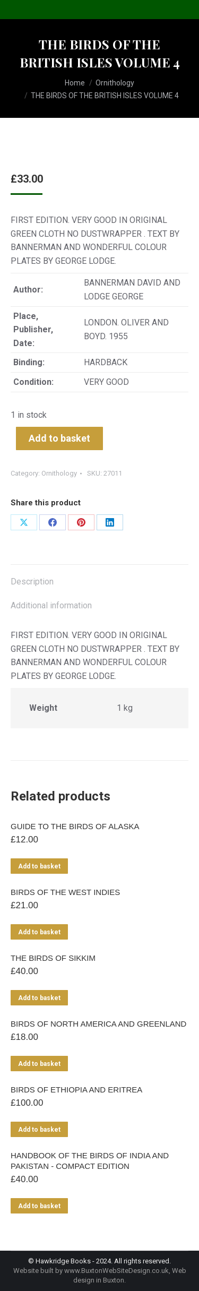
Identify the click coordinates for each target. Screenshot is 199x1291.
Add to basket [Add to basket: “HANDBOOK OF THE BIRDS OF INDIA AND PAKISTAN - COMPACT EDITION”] (39, 1206)
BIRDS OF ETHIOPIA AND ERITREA (76, 1089)
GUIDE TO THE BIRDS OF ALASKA (75, 826)
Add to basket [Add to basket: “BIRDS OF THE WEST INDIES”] (39, 932)
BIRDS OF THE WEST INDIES (65, 892)
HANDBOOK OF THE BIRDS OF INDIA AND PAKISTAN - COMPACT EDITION (90, 1160)
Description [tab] (32, 581)
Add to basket (59, 438)
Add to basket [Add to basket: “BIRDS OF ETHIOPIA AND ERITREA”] (39, 1129)
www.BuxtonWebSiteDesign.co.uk (116, 1271)
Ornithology (59, 473)
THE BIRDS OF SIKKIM (53, 957)
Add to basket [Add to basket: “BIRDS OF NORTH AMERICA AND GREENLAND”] (39, 1064)
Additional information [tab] (51, 605)
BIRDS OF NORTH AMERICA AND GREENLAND (98, 1023)
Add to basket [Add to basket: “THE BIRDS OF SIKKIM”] (39, 998)
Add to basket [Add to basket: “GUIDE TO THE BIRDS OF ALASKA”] (39, 866)
